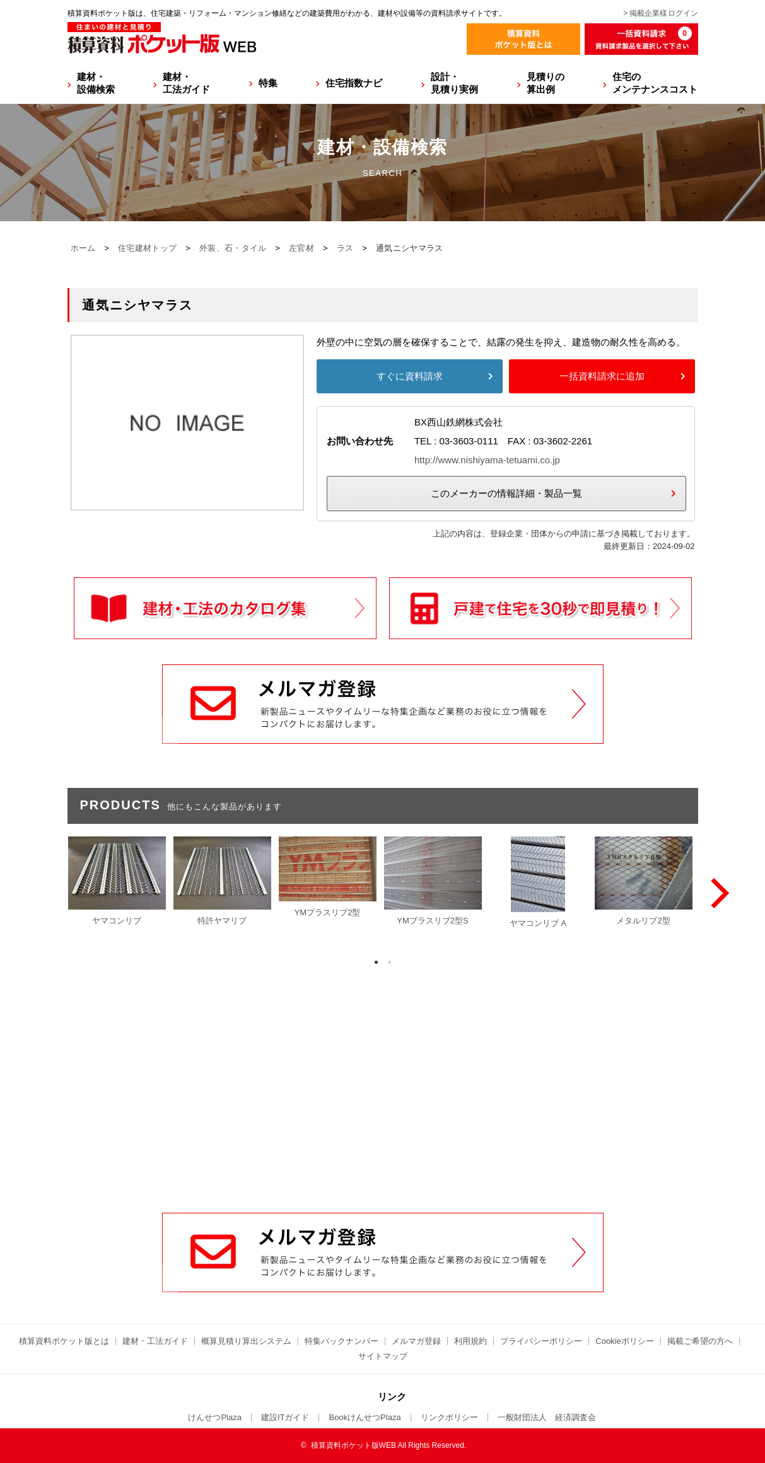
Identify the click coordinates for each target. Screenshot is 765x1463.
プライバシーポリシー (541, 1341)
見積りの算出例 (545, 83)
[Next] (717, 893)
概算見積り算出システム (246, 1341)
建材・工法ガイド (186, 83)
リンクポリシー (449, 1417)
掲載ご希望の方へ (700, 1341)
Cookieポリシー (624, 1341)
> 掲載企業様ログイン (660, 13)
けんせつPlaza (215, 1417)
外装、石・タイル (232, 248)
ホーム (83, 248)
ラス (345, 248)
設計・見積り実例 (454, 83)
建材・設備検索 (96, 83)
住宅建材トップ (147, 248)
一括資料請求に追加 (602, 376)
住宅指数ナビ (353, 83)
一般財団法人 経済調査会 (547, 1417)
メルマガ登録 (416, 1341)
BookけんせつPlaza (364, 1417)
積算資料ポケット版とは (64, 1341)
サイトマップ (382, 1356)
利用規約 (470, 1341)
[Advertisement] (382, 1117)
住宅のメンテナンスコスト (655, 83)
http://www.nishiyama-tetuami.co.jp (487, 459)
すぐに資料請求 (410, 376)
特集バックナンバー (341, 1341)
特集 (268, 83)
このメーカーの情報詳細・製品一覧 (506, 493)
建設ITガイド (285, 1417)
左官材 (301, 248)
